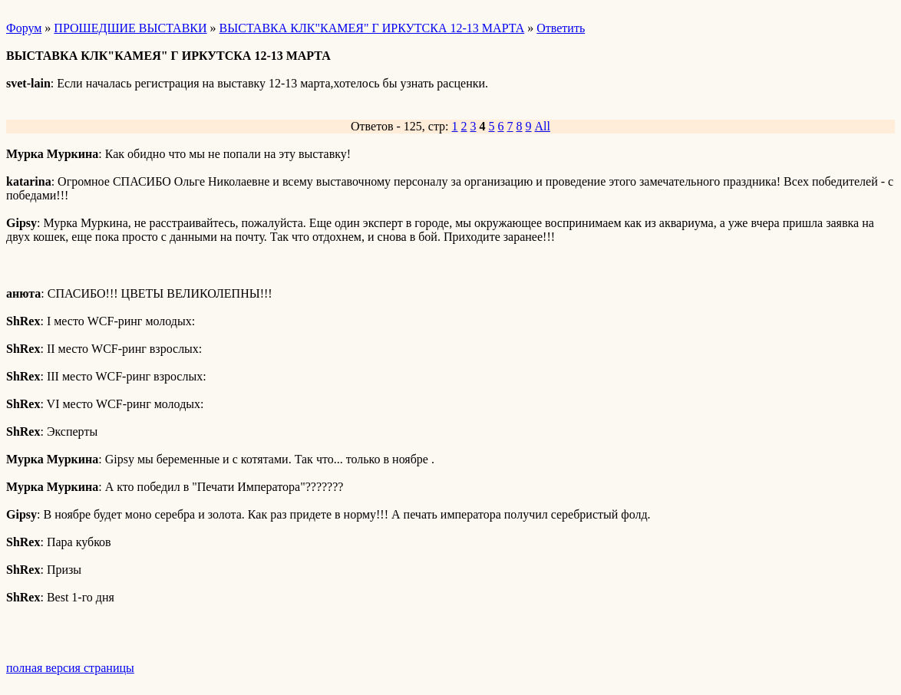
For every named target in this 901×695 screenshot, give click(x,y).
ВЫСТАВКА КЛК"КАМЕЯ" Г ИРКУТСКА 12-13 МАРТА (372, 28)
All (542, 126)
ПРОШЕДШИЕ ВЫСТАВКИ (130, 28)
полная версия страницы (70, 667)
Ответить (560, 28)
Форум (23, 28)
